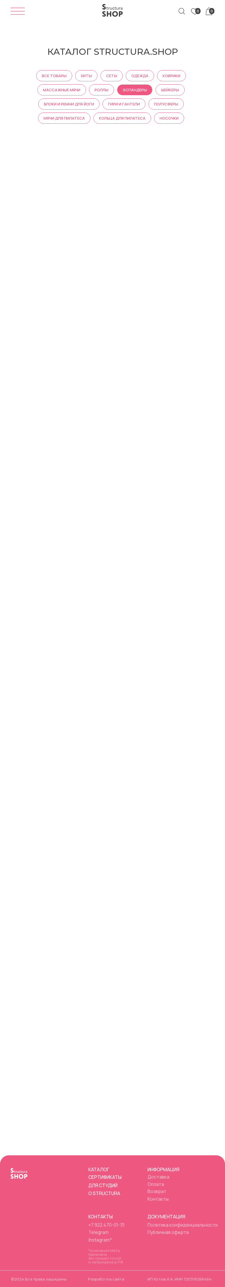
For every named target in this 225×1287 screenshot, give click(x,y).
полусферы (166, 104)
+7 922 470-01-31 (106, 1225)
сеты (111, 75)
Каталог (98, 1169)
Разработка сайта (106, 1279)
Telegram (98, 1232)
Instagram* (100, 1240)
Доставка (158, 1177)
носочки (169, 118)
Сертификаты (105, 1177)
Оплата (156, 1184)
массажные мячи (61, 89)
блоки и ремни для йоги (69, 104)
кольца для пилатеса (122, 118)
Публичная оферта (168, 1232)
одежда (139, 75)
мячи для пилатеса (64, 118)
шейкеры (170, 89)
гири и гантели (124, 104)
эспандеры (135, 89)
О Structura (104, 1193)
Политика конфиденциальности (183, 1225)
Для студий (103, 1185)
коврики (171, 75)
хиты (86, 75)
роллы (101, 89)
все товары (54, 75)
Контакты (158, 1199)
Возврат (157, 1191)
